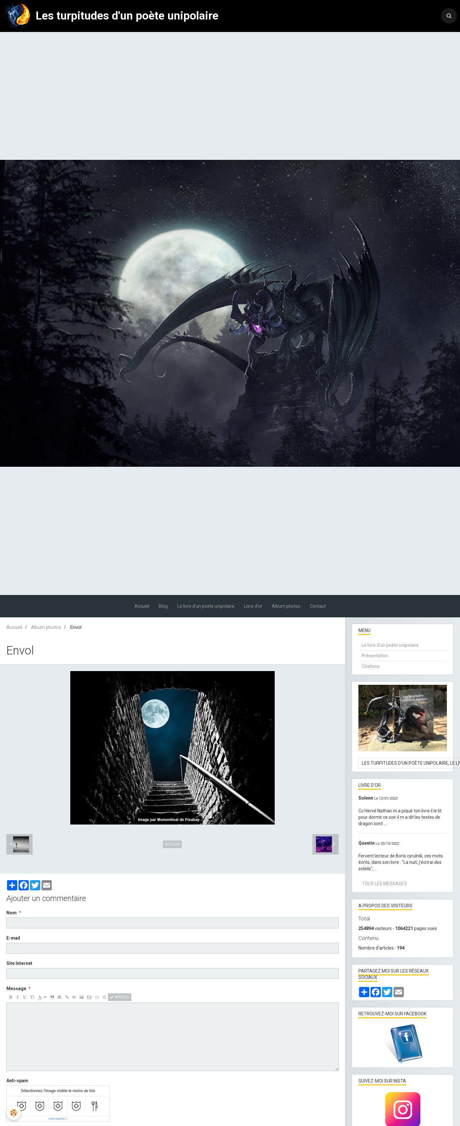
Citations (370, 666)
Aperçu (119, 997)
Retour (172, 844)
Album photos (286, 606)
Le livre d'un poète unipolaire (205, 606)
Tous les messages (384, 883)
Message (16, 988)
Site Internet (19, 963)
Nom (11, 912)
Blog (163, 606)
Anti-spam (17, 1080)
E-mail (13, 938)
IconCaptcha (57, 1118)
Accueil (141, 606)
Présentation (375, 655)
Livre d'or (253, 606)
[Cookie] (13, 1113)
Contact (318, 606)
